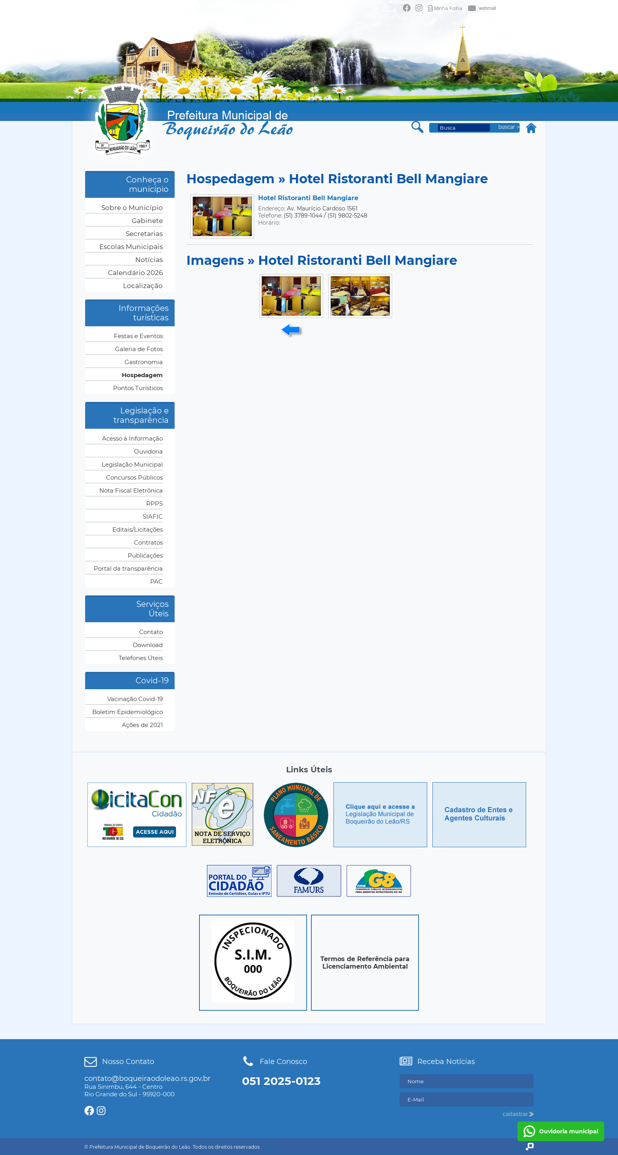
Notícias (149, 260)
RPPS (154, 503)
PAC (156, 581)
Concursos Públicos (134, 477)
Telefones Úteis (141, 658)
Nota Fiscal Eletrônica (131, 490)
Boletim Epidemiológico (127, 712)
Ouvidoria (148, 451)
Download (148, 645)
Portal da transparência (128, 568)
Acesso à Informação (132, 438)
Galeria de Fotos (139, 349)
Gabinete (147, 221)
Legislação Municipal (132, 464)
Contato (151, 632)
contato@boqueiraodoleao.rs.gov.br (147, 1078)
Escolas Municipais (131, 247)
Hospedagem (142, 375)
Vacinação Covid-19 (135, 699)
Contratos (148, 542)
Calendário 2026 (135, 273)
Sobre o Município (132, 208)
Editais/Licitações (137, 529)
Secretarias (144, 234)
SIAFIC (153, 516)
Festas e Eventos (138, 336)
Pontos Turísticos (138, 388)
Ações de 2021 (142, 725)
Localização (143, 286)
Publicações (145, 555)
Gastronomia (144, 362)
